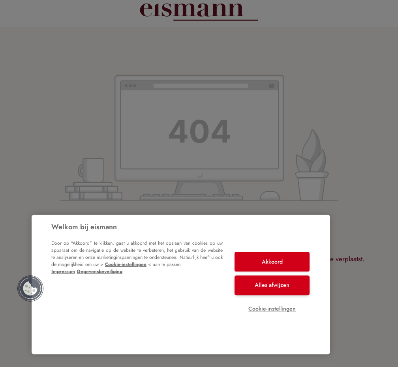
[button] (30, 288)
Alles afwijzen (272, 285)
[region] (181, 284)
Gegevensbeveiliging (99, 271)
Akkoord (272, 262)
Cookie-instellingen (125, 264)
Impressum (63, 271)
